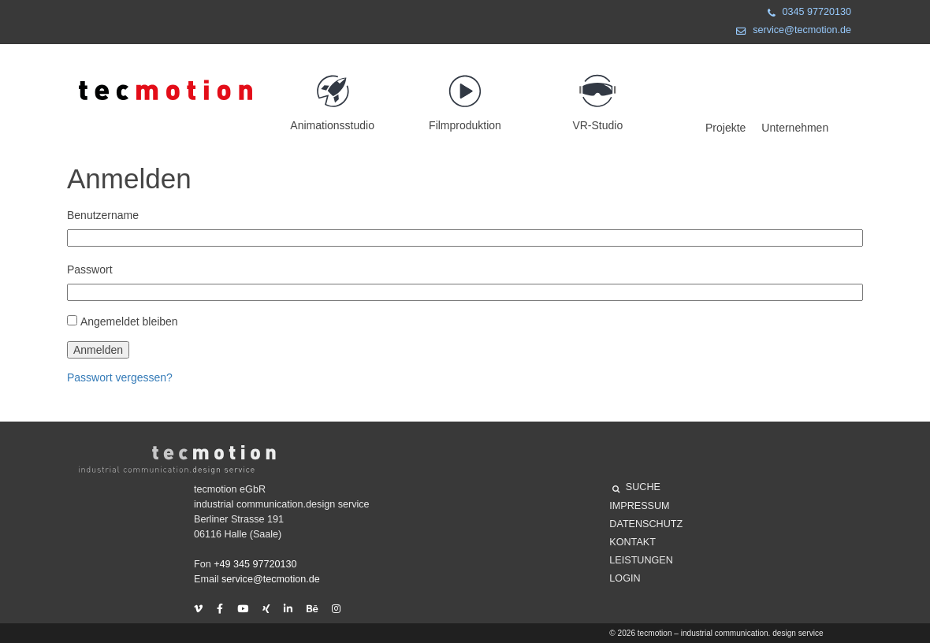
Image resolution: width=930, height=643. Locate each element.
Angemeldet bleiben (129, 321)
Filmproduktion (465, 96)
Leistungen (640, 560)
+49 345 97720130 (255, 564)
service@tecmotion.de (790, 32)
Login (624, 578)
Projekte (725, 127)
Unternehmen (794, 127)
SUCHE (636, 489)
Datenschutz (646, 524)
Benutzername (103, 215)
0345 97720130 (806, 14)
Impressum (639, 505)
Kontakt (632, 542)
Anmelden (98, 350)
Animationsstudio (332, 96)
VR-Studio (597, 96)
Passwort (90, 269)
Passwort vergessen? (120, 377)
